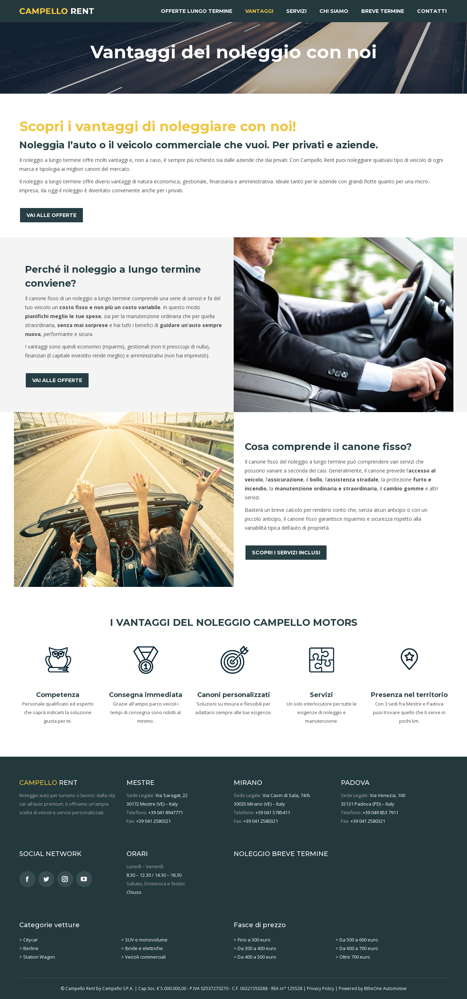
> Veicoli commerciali (143, 957)
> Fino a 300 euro (252, 939)
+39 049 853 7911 (380, 812)
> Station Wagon (37, 957)
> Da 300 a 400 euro (255, 948)
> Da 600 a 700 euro (357, 948)
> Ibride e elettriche (142, 948)
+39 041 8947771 (165, 812)
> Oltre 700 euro (353, 957)
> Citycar (28, 939)
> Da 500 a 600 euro (357, 939)
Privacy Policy (320, 988)
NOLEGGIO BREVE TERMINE (281, 854)
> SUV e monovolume (144, 939)
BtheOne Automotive (385, 988)
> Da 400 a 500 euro (255, 957)
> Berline (29, 948)
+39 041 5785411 (272, 812)
